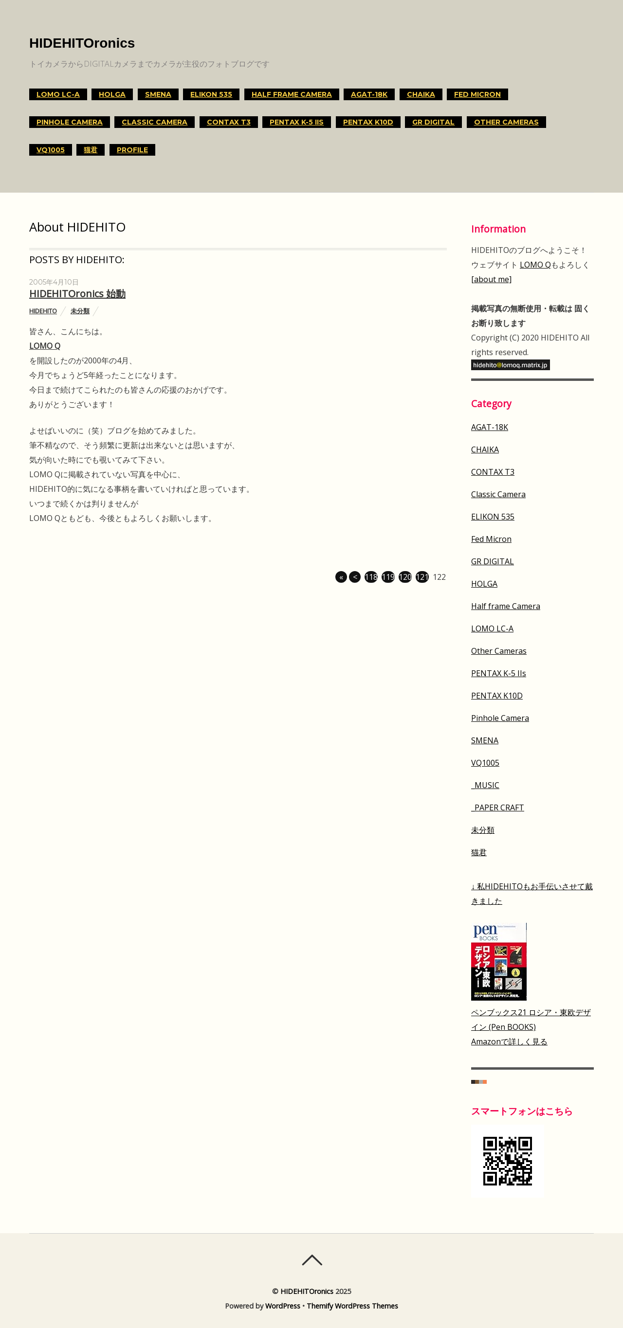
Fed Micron (477, 94)
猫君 (90, 149)
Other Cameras (506, 122)
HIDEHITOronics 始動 (77, 293)
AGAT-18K (369, 94)
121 (422, 577)
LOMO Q (44, 346)
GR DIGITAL (433, 122)
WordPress (282, 1305)
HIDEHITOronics (306, 1291)
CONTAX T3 (229, 122)
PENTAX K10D (368, 122)
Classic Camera (154, 122)
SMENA (158, 94)
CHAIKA (421, 94)
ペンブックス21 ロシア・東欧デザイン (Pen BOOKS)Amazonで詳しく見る (531, 1027)
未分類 (80, 310)
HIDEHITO (43, 310)
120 (405, 577)
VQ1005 (51, 149)
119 (388, 577)
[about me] (491, 279)
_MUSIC (485, 785)
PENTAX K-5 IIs (297, 122)
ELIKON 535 (211, 94)
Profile (132, 149)
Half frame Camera (292, 94)
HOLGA (112, 94)
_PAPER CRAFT (497, 807)
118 (371, 577)
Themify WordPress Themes (352, 1305)
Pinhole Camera (70, 122)
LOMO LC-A (58, 94)
